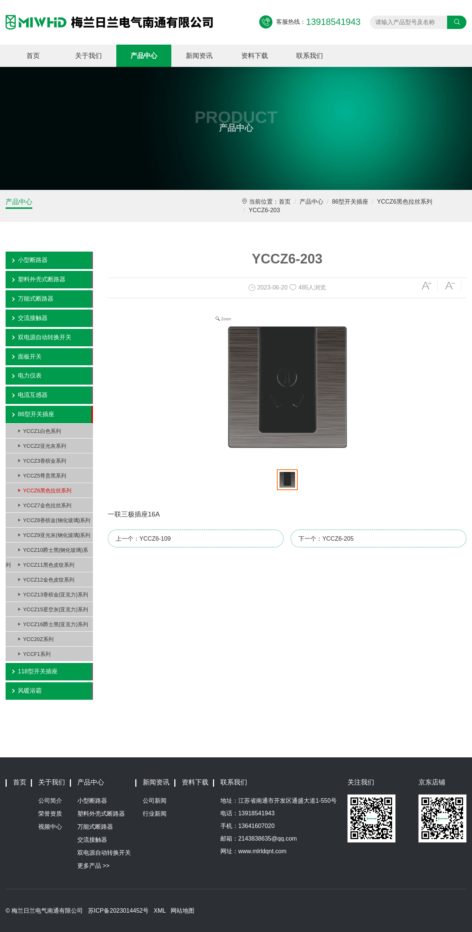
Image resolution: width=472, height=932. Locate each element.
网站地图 (182, 910)
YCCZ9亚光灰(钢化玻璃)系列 (56, 535)
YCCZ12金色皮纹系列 (48, 580)
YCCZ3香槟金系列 (44, 461)
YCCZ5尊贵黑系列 (44, 476)
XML (160, 910)
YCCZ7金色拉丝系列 (47, 505)
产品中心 (143, 55)
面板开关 (30, 356)
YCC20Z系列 (38, 639)
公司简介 (50, 800)
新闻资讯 (199, 55)
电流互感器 (33, 395)
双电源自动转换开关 (44, 337)
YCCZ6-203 (264, 210)
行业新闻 (155, 813)
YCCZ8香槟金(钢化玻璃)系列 (56, 520)
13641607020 (256, 826)
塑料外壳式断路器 (41, 279)
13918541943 (256, 813)
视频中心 (50, 826)
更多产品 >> (93, 866)
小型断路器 (33, 260)
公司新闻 (155, 800)
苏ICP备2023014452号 (118, 910)
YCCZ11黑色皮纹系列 (48, 565)
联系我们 (309, 55)
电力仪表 (30, 375)
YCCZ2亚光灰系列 (44, 446)
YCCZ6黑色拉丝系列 (404, 201)
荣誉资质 (50, 813)
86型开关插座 (350, 201)
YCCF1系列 (37, 654)
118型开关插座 (38, 671)
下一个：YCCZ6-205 (325, 538)
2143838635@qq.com (267, 838)
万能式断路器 (36, 298)
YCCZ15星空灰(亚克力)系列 (55, 609)
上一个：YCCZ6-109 (143, 538)
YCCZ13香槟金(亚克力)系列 (55, 595)
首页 (33, 55)
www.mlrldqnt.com (262, 851)
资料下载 (254, 55)
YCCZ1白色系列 (42, 431)
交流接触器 (33, 318)
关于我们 (88, 55)
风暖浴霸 (30, 690)
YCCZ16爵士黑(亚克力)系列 (55, 624)
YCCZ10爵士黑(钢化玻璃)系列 (47, 552)
